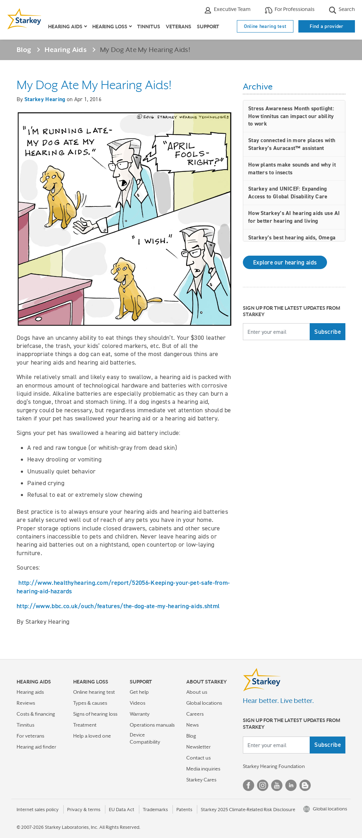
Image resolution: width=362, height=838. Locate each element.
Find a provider (327, 26)
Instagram (262, 785)
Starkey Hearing (44, 99)
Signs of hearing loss (95, 714)
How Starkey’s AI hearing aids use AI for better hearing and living (294, 217)
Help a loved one (92, 736)
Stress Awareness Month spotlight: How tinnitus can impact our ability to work (291, 116)
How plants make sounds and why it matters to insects (292, 168)
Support (208, 26)
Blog (24, 49)
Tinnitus (148, 26)
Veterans (178, 26)
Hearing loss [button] (109, 26)
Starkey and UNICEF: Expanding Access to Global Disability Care (288, 192)
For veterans (30, 736)
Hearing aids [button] (65, 26)
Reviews (26, 703)
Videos (137, 703)
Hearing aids (30, 692)
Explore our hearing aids (285, 262)
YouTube (276, 785)
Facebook (248, 785)
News (192, 725)
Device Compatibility (145, 738)
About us (196, 692)
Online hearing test (265, 26)
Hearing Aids (66, 49)
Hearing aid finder (36, 747)
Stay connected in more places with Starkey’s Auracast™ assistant (291, 144)
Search (342, 10)
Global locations (204, 703)
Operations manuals (152, 725)
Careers (195, 714)
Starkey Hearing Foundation (274, 766)
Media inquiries (203, 769)
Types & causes (90, 703)
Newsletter (198, 747)
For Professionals (290, 10)
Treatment (85, 725)
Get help (139, 692)
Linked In (291, 785)
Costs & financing (36, 714)
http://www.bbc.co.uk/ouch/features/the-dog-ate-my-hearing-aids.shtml (118, 606)
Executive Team (227, 10)
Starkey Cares (201, 779)
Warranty (140, 714)
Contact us (198, 758)
